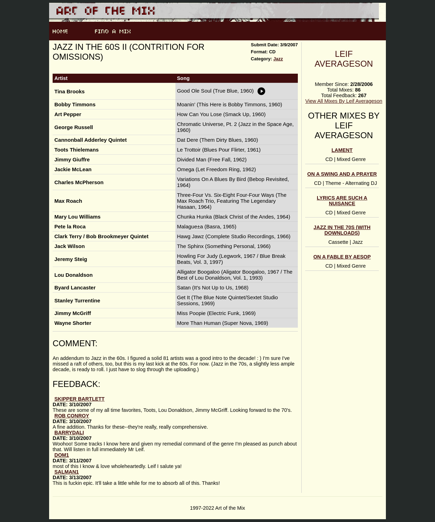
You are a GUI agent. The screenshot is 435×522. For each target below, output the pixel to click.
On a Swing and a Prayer (342, 174)
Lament (342, 150)
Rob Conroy (71, 416)
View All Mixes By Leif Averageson (343, 101)
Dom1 (61, 455)
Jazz (278, 58)
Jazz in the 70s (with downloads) (342, 230)
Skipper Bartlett (79, 399)
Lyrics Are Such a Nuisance (342, 200)
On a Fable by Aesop (342, 257)
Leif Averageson (344, 58)
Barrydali (69, 432)
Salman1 (66, 472)
